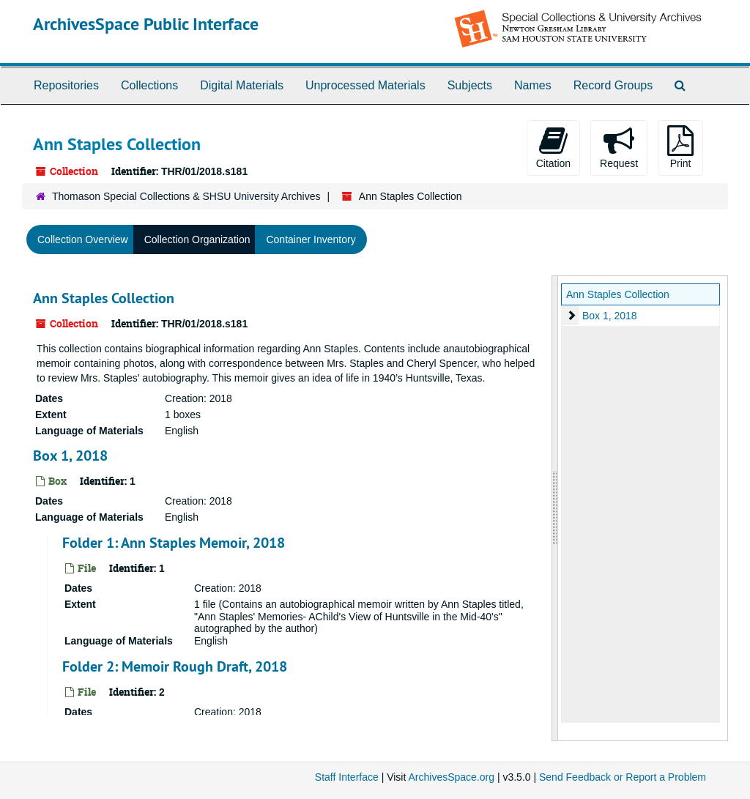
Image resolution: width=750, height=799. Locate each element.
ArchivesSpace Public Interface (146, 23)
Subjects (470, 85)
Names (533, 85)
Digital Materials (241, 85)
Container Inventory (310, 239)
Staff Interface (347, 777)
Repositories (66, 85)
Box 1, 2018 (70, 455)
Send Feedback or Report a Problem (622, 777)
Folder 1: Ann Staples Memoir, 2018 (173, 542)
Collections (149, 85)
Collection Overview (82, 239)
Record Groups (613, 85)
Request (619, 147)
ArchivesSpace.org (451, 777)
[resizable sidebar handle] (555, 508)
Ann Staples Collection (103, 298)
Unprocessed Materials (365, 85)
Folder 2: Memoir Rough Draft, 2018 (174, 666)
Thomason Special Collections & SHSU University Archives (186, 196)
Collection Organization (197, 239)
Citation (553, 147)
